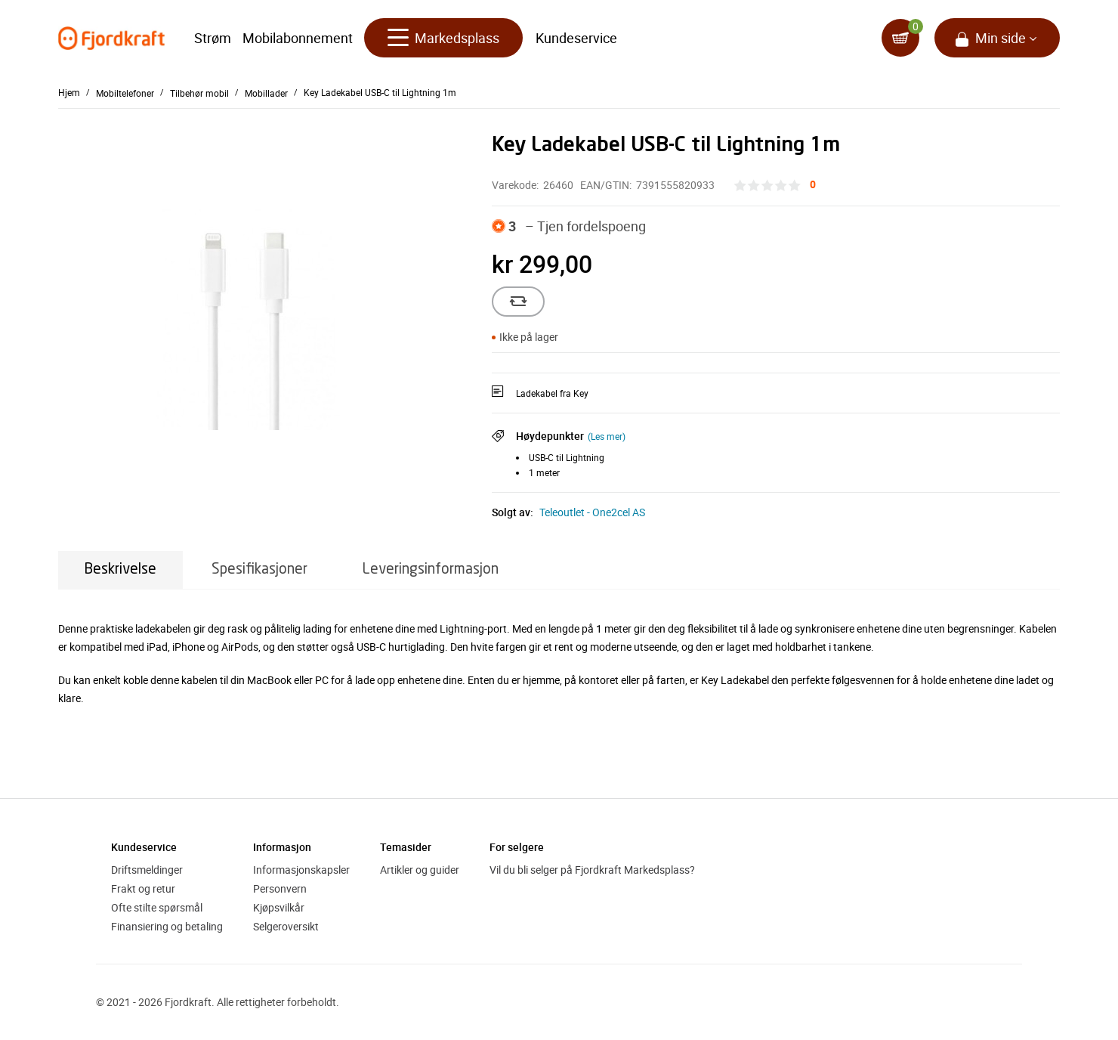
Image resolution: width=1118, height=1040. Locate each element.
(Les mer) (606, 436)
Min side (1000, 38)
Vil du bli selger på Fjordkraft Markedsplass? (592, 869)
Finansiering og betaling (167, 926)
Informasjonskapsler (301, 869)
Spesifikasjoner (259, 569)
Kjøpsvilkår (278, 907)
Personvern (280, 888)
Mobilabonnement (297, 38)
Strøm (212, 38)
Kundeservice (576, 38)
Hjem (69, 92)
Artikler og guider (419, 869)
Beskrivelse (120, 569)
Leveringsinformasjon (431, 569)
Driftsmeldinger (147, 869)
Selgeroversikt (286, 926)
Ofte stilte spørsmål (156, 907)
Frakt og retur (143, 888)
